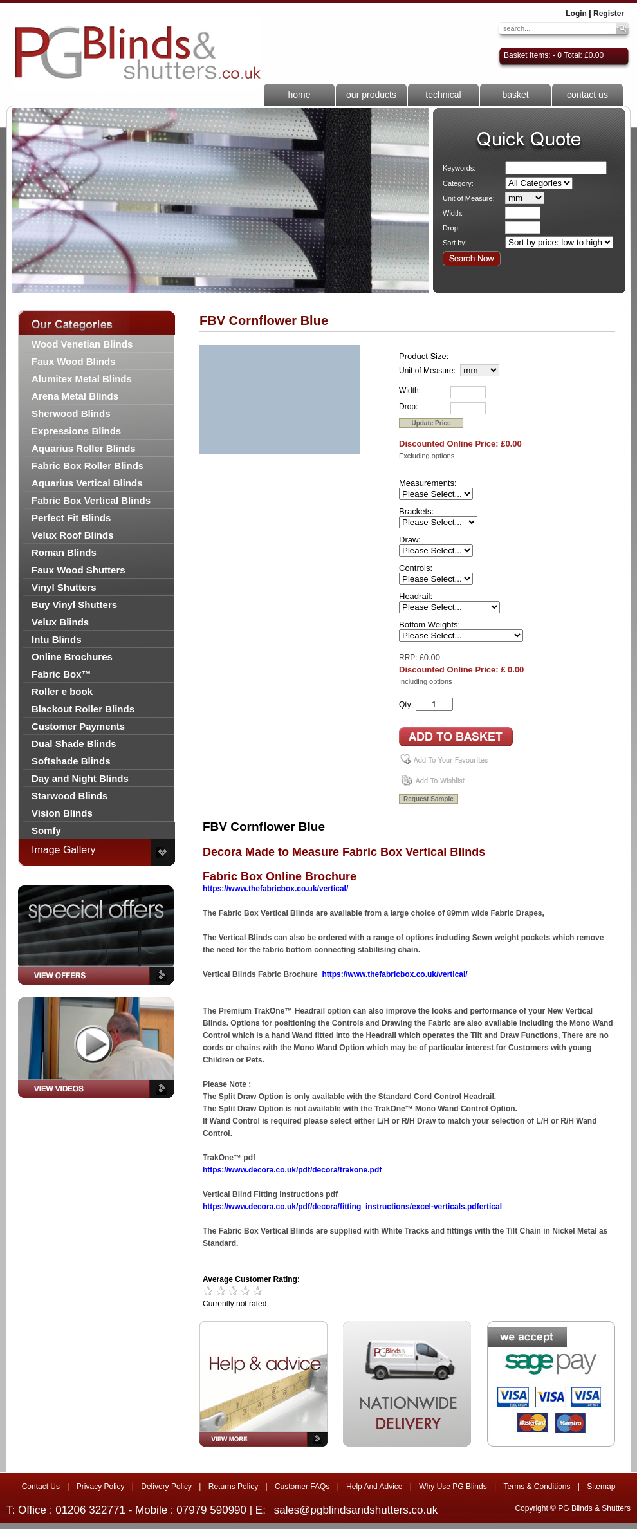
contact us (587, 94)
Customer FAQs (302, 1486)
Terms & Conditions (536, 1486)
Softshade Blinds (71, 760)
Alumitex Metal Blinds (82, 378)
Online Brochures (72, 656)
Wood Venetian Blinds (82, 343)
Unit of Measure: (469, 198)
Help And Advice (374, 1486)
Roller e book (62, 691)
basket (515, 94)
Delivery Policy (166, 1486)
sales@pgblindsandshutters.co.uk (356, 1510)
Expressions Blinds (76, 430)
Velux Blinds (60, 621)
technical (443, 94)
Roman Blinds (64, 552)
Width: (453, 213)
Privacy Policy (101, 1486)
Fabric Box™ (61, 674)
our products (371, 94)
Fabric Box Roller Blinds (87, 465)
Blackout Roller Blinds (83, 708)
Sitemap (601, 1486)
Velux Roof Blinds (73, 535)
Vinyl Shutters (64, 587)
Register (608, 13)
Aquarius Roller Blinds (84, 448)
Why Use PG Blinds (452, 1486)
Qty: (406, 704)
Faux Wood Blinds (74, 361)
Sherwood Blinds (71, 413)
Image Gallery (64, 849)
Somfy (46, 830)
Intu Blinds (57, 639)
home (299, 94)
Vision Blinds (62, 813)
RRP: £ (411, 657)
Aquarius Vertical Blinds (87, 482)
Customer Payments (78, 726)
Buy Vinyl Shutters (74, 604)
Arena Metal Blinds (75, 396)
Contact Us (41, 1486)
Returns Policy (233, 1486)
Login (576, 13)
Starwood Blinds (69, 795)
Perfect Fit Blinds (71, 517)
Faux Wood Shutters (78, 569)
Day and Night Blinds (80, 778)
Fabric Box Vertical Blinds (91, 500)
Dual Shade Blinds (74, 743)
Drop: (451, 228)
